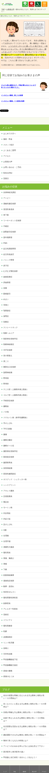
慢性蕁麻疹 (7, 626)
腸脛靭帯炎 (7, 463)
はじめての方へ (9, 133)
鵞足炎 (6, 502)
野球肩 (6, 378)
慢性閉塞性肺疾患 (10, 598)
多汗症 (6, 266)
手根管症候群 (8, 401)
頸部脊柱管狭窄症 (10, 339)
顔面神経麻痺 (8, 575)
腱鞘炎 (6, 406)
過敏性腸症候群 (9, 204)
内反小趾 (6, 519)
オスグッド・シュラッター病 (15, 479)
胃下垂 (6, 215)
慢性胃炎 (7, 553)
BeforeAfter (7, 173)
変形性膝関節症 (9, 474)
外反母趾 (6, 513)
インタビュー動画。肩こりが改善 (12, 95)
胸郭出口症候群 (9, 367)
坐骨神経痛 (7, 468)
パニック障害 (8, 260)
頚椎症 (6, 322)
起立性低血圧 (8, 254)
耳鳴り (6, 305)
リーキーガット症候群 (12, 220)
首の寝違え (7, 356)
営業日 (6, 178)
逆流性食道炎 (8, 209)
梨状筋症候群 (8, 457)
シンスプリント (9, 485)
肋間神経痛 (7, 372)
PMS (5, 243)
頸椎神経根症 (8, 344)
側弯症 (6, 316)
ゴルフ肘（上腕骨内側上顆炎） (15, 395)
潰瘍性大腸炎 (8, 547)
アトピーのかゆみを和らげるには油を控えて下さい (23, 746)
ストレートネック (10, 327)
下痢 (5, 569)
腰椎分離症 (7, 440)
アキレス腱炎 (8, 491)
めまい (6, 299)
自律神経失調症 (9, 192)
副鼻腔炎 (6, 603)
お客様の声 (10, 9)
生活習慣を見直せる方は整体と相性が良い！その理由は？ (24, 728)
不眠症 (6, 226)
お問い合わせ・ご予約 (12, 167)
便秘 (6, 564)
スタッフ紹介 (8, 145)
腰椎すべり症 (8, 446)
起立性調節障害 (9, 249)
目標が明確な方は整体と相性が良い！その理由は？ (23, 712)
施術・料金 (7, 139)
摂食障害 (6, 282)
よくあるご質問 (9, 150)
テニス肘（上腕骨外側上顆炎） (15, 389)
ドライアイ (7, 620)
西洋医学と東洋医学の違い (14, 752)
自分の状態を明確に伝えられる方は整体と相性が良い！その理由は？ (23, 696)
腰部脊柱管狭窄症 (10, 451)
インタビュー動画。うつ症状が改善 (12, 101)
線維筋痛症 (7, 277)
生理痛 (6, 536)
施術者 (24, 771)
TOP (3, 9)
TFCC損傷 (7, 429)
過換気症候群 (8, 581)
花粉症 (6, 614)
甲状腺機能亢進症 (11, 665)
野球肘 (6, 384)
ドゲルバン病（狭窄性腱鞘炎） (15, 417)
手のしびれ (7, 423)
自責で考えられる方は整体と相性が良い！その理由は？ (23, 719)
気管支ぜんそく (9, 592)
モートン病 (7, 507)
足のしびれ (7, 524)
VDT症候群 (7, 350)
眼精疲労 (6, 294)
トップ (5, 771)
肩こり (6, 361)
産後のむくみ (8, 676)
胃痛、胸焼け (8, 558)
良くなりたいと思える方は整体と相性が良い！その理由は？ (24, 705)
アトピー (6, 198)
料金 (15, 771)
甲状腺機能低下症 (10, 659)
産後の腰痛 (8, 671)
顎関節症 (6, 311)
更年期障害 (7, 237)
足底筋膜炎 (7, 496)
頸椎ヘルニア (8, 333)
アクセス (44, 771)
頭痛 (5, 288)
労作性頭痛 (7, 654)
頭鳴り (6, 648)
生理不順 (6, 541)
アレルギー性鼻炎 (10, 609)
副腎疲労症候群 (9, 232)
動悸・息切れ (8, 586)
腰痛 (5, 434)
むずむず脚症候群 (10, 271)
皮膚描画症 (7, 637)
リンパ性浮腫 (9, 643)
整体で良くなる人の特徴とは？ (15, 741)
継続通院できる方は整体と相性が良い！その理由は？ (24, 735)
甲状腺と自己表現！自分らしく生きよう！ (20, 757)
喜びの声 (34, 771)
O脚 (4, 530)
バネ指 (6, 412)
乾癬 (5, 631)
